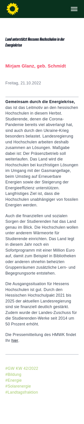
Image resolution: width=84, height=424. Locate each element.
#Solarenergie (18, 386)
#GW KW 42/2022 (21, 368)
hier (14, 340)
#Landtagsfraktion (21, 392)
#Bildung (13, 374)
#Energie (13, 380)
